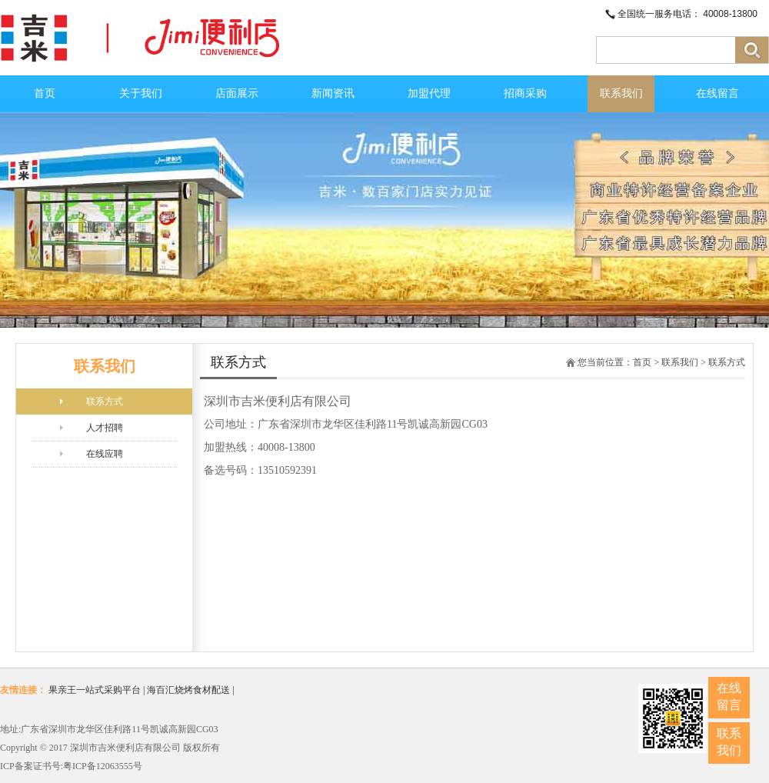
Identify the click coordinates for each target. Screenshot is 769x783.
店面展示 (236, 93)
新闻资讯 (333, 93)
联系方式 (104, 401)
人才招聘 (104, 427)
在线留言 (717, 93)
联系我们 (621, 93)
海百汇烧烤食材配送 (188, 690)
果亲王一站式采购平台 (94, 690)
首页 (44, 93)
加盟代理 (429, 93)
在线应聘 (104, 453)
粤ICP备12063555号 (102, 766)
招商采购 (525, 93)
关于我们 (140, 93)
